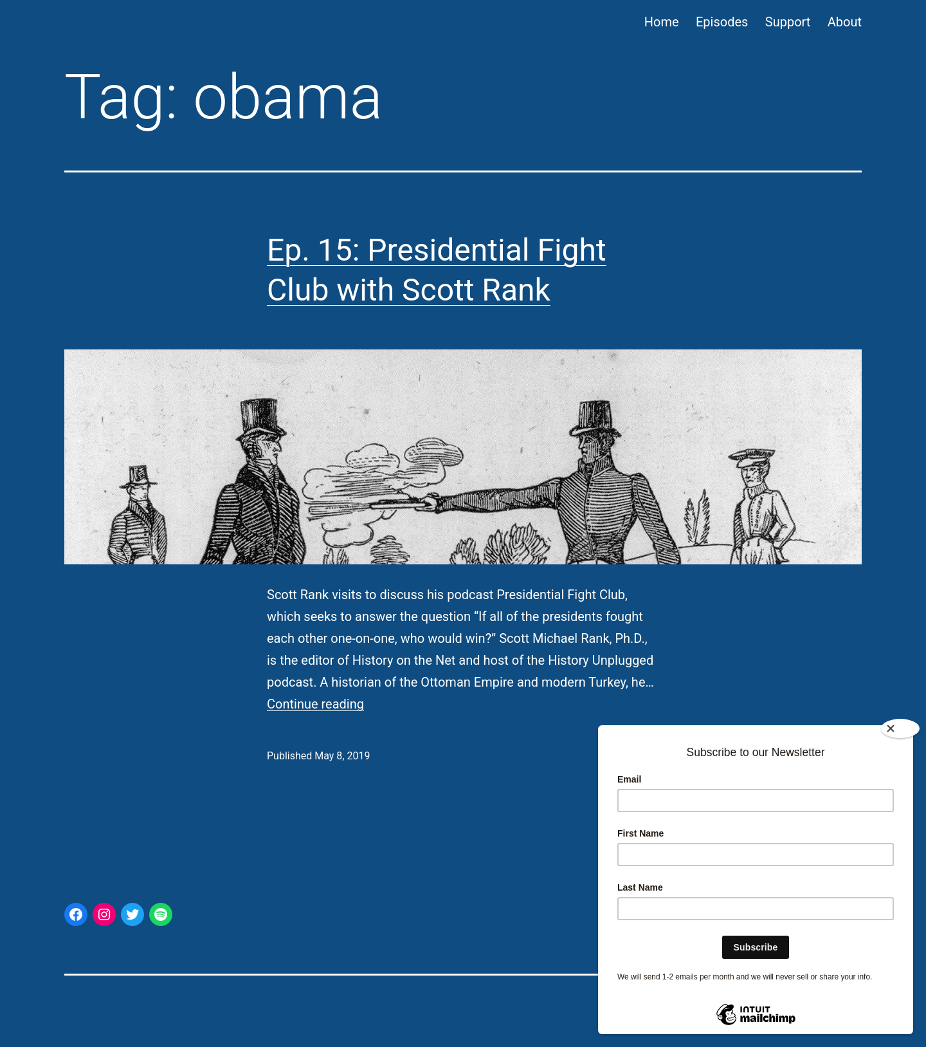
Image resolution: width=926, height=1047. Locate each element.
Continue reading (315, 704)
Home (661, 22)
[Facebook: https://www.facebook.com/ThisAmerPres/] (75, 914)
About (845, 22)
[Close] (900, 728)
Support (788, 22)
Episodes (722, 22)
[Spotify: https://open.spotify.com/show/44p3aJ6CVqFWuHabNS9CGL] (160, 914)
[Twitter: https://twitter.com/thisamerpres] (132, 914)
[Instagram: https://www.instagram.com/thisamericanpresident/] (104, 914)
